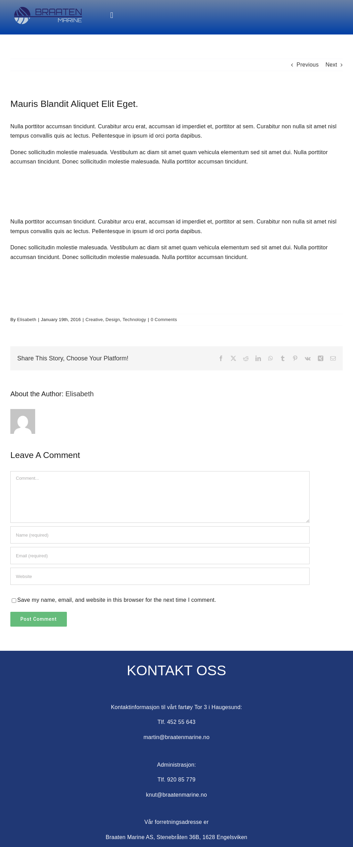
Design (112, 319)
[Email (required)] (160, 555)
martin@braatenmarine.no (176, 737)
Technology (134, 319)
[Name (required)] (160, 535)
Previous (307, 65)
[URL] (160, 576)
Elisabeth (27, 319)
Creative (94, 319)
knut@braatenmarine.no (176, 795)
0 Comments (164, 319)
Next (331, 65)
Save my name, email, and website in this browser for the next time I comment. (116, 600)
